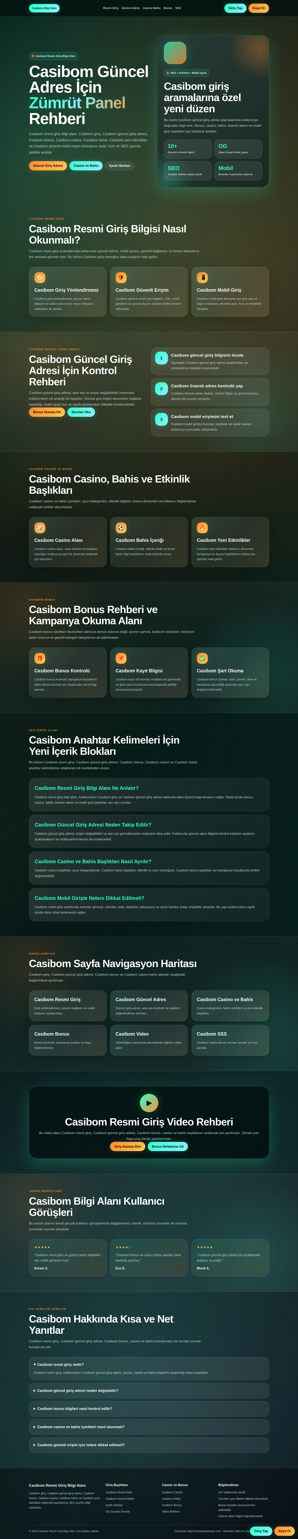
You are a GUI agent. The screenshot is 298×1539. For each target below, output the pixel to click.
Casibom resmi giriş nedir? (60, 1365)
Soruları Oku (81, 412)
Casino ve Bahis (86, 165)
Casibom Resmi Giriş (119, 1492)
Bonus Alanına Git (47, 412)
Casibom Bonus (172, 1505)
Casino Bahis (152, 8)
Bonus (168, 8)
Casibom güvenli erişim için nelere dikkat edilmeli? (81, 1445)
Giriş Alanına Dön (127, 1146)
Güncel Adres (131, 8)
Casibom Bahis (171, 1498)
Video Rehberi (171, 1511)
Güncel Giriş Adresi (48, 165)
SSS (178, 8)
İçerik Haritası (119, 165)
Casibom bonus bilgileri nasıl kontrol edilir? (74, 1409)
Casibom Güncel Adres (120, 1498)
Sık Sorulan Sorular (118, 1511)
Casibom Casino (172, 1492)
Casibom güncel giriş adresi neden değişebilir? (77, 1391)
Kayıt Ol (259, 8)
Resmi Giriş (111, 8)
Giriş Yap (235, 8)
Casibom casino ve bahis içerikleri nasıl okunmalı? (80, 1427)
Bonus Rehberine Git (168, 1146)
